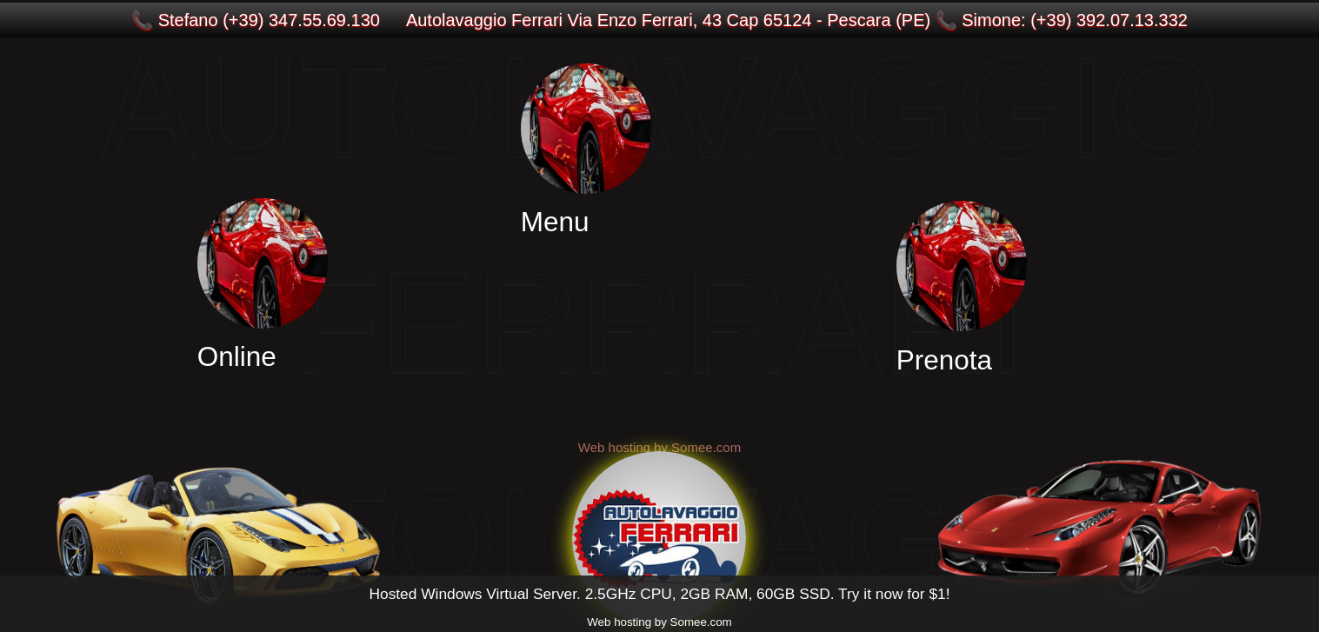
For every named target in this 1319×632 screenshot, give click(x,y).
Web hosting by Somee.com (659, 622)
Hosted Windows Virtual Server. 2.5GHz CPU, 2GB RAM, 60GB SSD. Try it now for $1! (659, 593)
